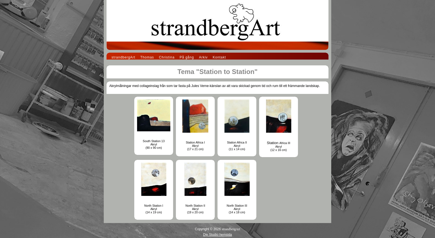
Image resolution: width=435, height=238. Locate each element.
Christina (166, 57)
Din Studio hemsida (217, 235)
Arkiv (203, 57)
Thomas (147, 57)
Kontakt (219, 57)
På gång (186, 57)
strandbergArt (123, 57)
